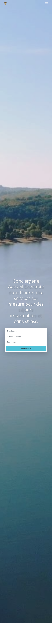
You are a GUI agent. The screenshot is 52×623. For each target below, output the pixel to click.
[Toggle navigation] (46, 3)
